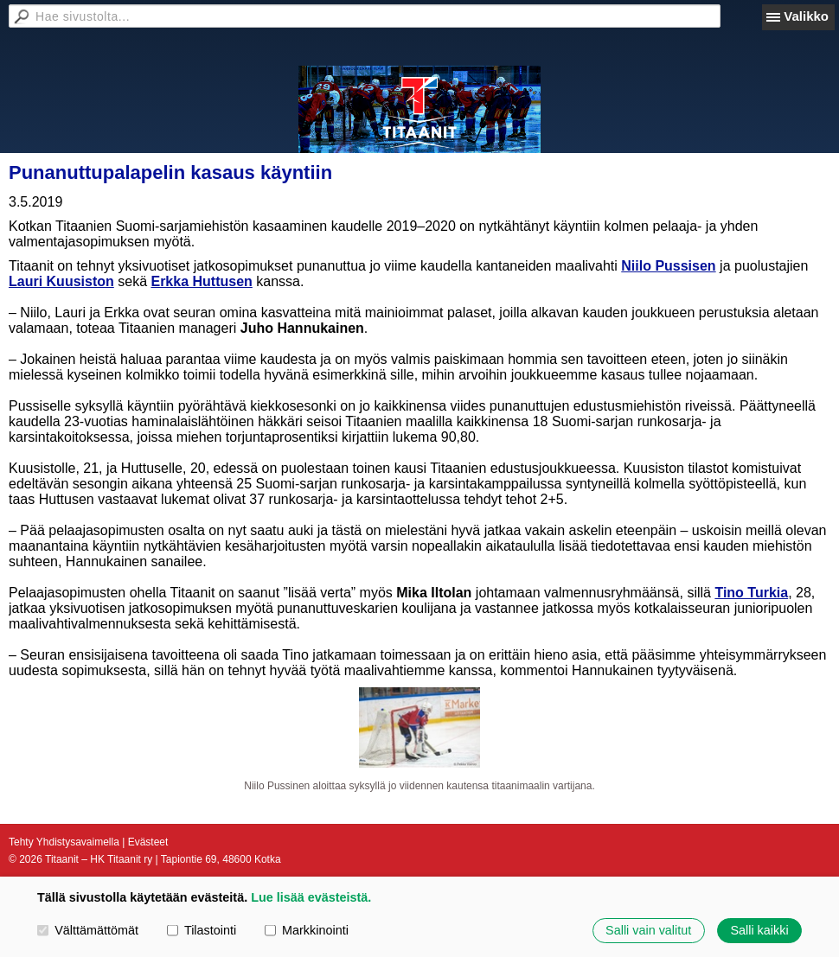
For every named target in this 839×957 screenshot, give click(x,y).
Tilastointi (201, 930)
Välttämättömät (87, 930)
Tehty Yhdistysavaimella (64, 842)
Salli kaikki (759, 930)
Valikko (806, 16)
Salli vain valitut (648, 930)
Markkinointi (307, 930)
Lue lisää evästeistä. (311, 897)
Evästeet (148, 842)
